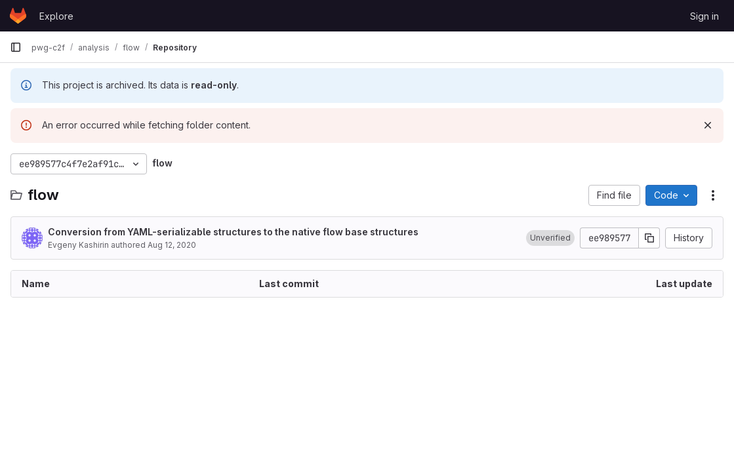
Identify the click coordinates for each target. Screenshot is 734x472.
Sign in (704, 16)
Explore (56, 16)
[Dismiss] (708, 125)
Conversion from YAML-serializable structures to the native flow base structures (233, 231)
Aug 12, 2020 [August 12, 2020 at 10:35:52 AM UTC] (172, 245)
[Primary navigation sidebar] (15, 47)
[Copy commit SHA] (649, 237)
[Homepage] (18, 15)
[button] (550, 238)
